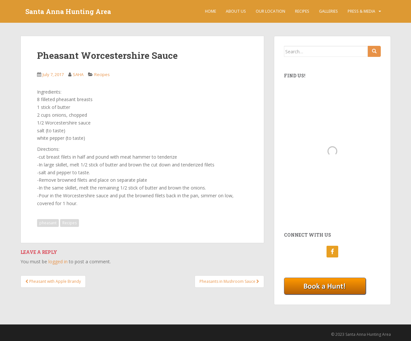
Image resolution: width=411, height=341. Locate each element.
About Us (236, 11)
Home (210, 11)
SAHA (78, 74)
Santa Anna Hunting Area (68, 11)
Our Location (270, 11)
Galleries (328, 11)
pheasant (48, 223)
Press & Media (361, 11)
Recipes (302, 11)
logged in (58, 261)
